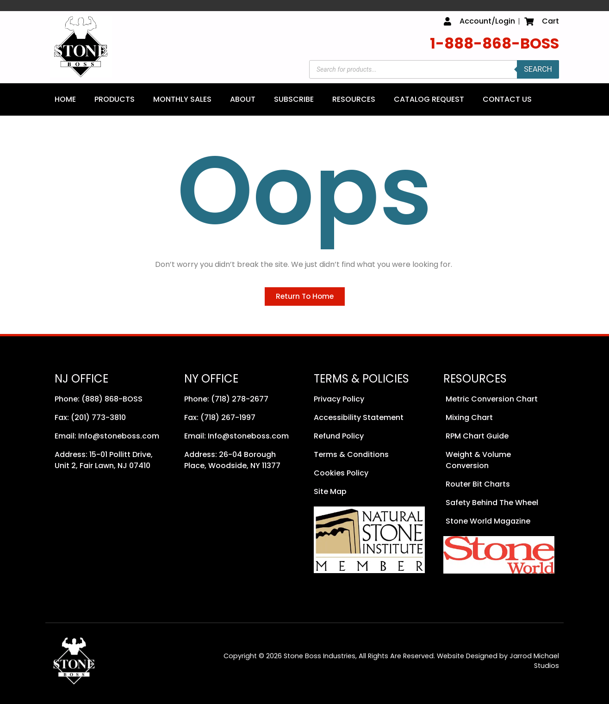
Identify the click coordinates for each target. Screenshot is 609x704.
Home (65, 99)
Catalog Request (429, 99)
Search (538, 69)
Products (114, 99)
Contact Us (507, 99)
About (242, 99)
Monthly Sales (182, 99)
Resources (353, 99)
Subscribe (294, 99)
